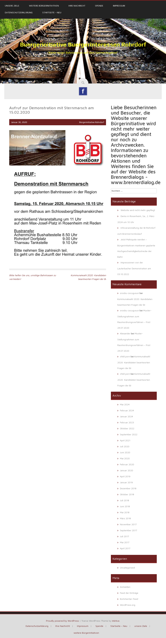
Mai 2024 (125, 404)
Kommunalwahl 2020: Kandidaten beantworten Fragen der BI (133, 362)
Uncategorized (127, 567)
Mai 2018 (124, 512)
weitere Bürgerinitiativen (44, 5)
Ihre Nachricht (77, 5)
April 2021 (125, 440)
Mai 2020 (125, 458)
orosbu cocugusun (129, 293)
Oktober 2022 (127, 428)
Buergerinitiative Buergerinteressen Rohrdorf (83, 44)
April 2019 (125, 476)
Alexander (125, 333)
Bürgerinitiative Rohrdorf (91, 122)
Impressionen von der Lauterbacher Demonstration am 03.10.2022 (134, 268)
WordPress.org (127, 604)
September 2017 (128, 530)
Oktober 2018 (127, 494)
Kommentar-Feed (129, 598)
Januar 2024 (126, 416)
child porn (125, 356)
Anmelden (125, 586)
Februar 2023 (127, 422)
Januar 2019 (126, 482)
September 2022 (128, 434)
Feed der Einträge (129, 592)
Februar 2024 (127, 410)
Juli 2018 (124, 500)
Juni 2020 (125, 452)
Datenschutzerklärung (19, 12)
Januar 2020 (126, 470)
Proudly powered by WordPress (62, 620)
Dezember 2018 (128, 488)
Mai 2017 (124, 542)
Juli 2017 (124, 536)
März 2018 (125, 518)
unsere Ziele (12, 5)
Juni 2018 (125, 506)
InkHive (115, 620)
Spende (99, 5)
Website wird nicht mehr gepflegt (138, 210)
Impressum (119, 5)
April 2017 (125, 548)
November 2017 (128, 524)
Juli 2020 (124, 446)
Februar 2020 (127, 464)
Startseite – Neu (51, 12)
